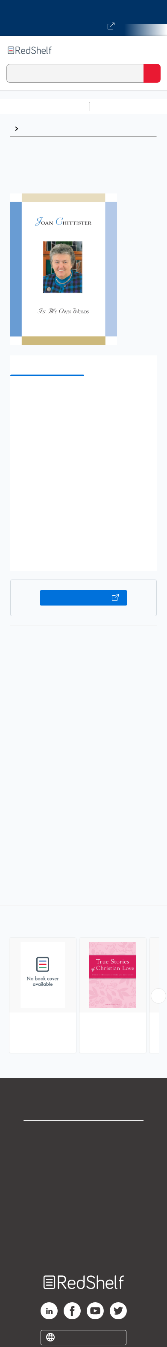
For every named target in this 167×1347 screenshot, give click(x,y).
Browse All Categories (44, 106)
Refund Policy (84, 1209)
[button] (82, 396)
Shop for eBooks (83, 1134)
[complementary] (83, 980)
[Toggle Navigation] (152, 50)
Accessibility (83, 1228)
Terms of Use (83, 1190)
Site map (84, 1247)
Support (84, 1153)
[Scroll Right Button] (158, 996)
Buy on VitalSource (83, 598)
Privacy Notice (83, 1172)
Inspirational (42, 128)
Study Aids (115, 106)
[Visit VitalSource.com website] (83, 18)
